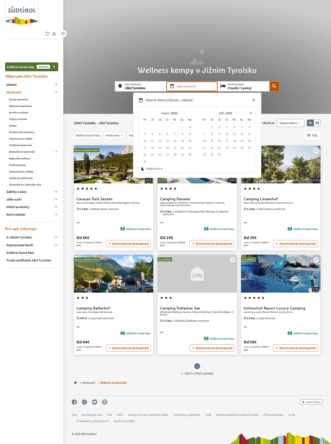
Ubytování (13, 73)
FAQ (74, 415)
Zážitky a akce (16, 172)
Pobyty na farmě (18, 99)
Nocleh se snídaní (18, 93)
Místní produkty (17, 187)
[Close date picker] (253, 100)
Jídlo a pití (13, 180)
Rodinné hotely (17, 145)
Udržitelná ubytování (20, 125)
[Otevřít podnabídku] (56, 65)
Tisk (109, 415)
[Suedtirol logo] (21, 2)
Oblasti (11, 65)
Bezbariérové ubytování (22, 132)
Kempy (13, 106)
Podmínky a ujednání (186, 415)
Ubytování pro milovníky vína (25, 165)
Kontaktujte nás (92, 415)
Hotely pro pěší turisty (21, 158)
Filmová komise (273, 415)
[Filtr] (312, 135)
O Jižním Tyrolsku (19, 218)
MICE (120, 415)
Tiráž (208, 415)
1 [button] (197, 366)
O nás (291, 415)
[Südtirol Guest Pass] (88, 135)
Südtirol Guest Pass (20, 233)
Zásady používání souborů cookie (237, 415)
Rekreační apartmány (20, 86)
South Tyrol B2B (124, 421)
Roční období (15, 195)
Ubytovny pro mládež (20, 119)
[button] (63, 33)
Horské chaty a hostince (22, 112)
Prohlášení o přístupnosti (93, 421)
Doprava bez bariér (20, 225)
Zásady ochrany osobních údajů (148, 415)
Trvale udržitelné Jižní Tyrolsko (28, 241)
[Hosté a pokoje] (243, 86)
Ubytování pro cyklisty (21, 152)
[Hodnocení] (114, 135)
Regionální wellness (19, 139)
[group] (21, 13)
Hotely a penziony (18, 80)
